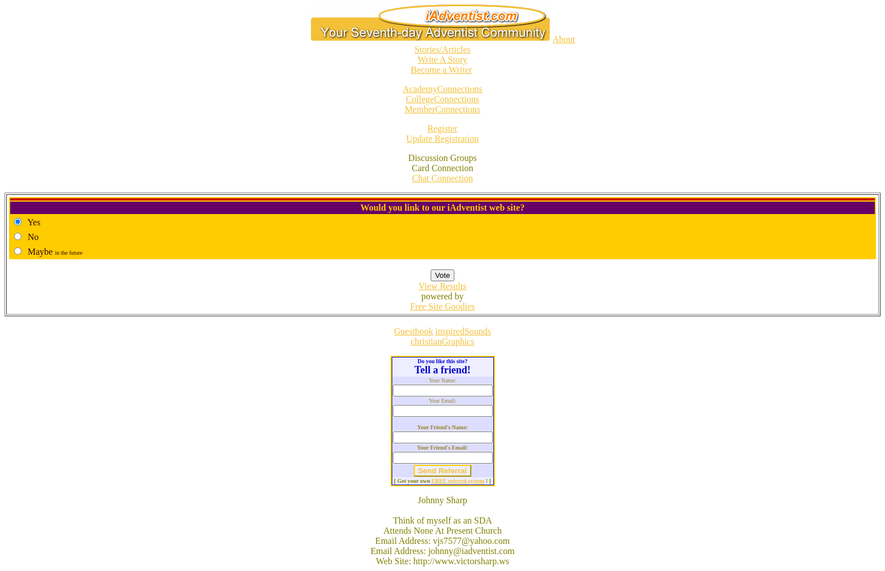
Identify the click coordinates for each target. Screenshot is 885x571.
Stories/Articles (442, 49)
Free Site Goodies (442, 306)
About (564, 39)
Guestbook (413, 331)
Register (442, 128)
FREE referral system (458, 481)
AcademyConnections (442, 89)
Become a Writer (441, 70)
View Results (443, 286)
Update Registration (442, 138)
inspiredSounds (463, 331)
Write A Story (442, 59)
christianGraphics (443, 341)
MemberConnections (442, 109)
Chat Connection (442, 178)
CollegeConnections (442, 99)
